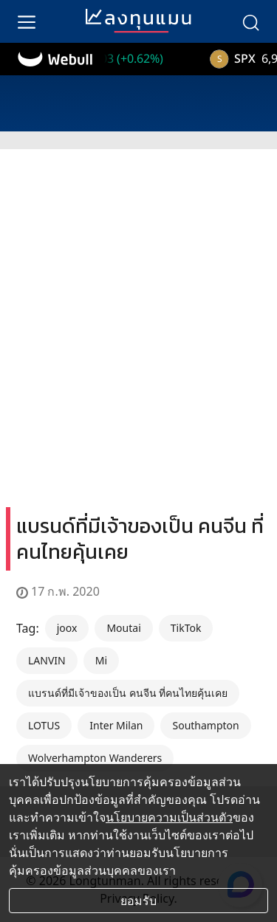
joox (67, 628)
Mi (101, 660)
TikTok (186, 628)
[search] (250, 21)
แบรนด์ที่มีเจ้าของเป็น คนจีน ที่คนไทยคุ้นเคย (128, 693)
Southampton (205, 725)
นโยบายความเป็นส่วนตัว (169, 817)
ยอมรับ (138, 900)
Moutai (123, 628)
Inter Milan (116, 725)
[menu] (26, 21)
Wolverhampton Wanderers (95, 758)
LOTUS (44, 725)
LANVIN (47, 660)
